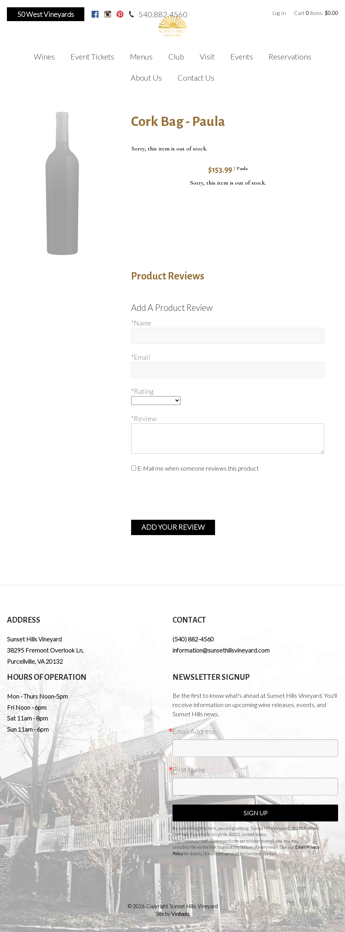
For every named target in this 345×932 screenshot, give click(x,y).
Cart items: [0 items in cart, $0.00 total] (316, 13)
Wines (44, 56)
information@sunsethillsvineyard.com (220, 650)
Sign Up (255, 812)
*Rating (142, 391)
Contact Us (195, 77)
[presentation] (189, 496)
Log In (279, 13)
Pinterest (120, 14)
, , (45, 655)
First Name (188, 769)
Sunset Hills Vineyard (34, 639)
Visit (207, 56)
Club (176, 56)
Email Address (193, 731)
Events (241, 56)
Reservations (290, 56)
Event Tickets (92, 56)
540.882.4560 (162, 14)
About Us (146, 77)
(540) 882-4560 (193, 639)
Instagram (107, 14)
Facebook (95, 14)
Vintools (180, 914)
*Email (140, 357)
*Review (143, 418)
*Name (141, 323)
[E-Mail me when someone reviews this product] (133, 468)
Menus (141, 56)
